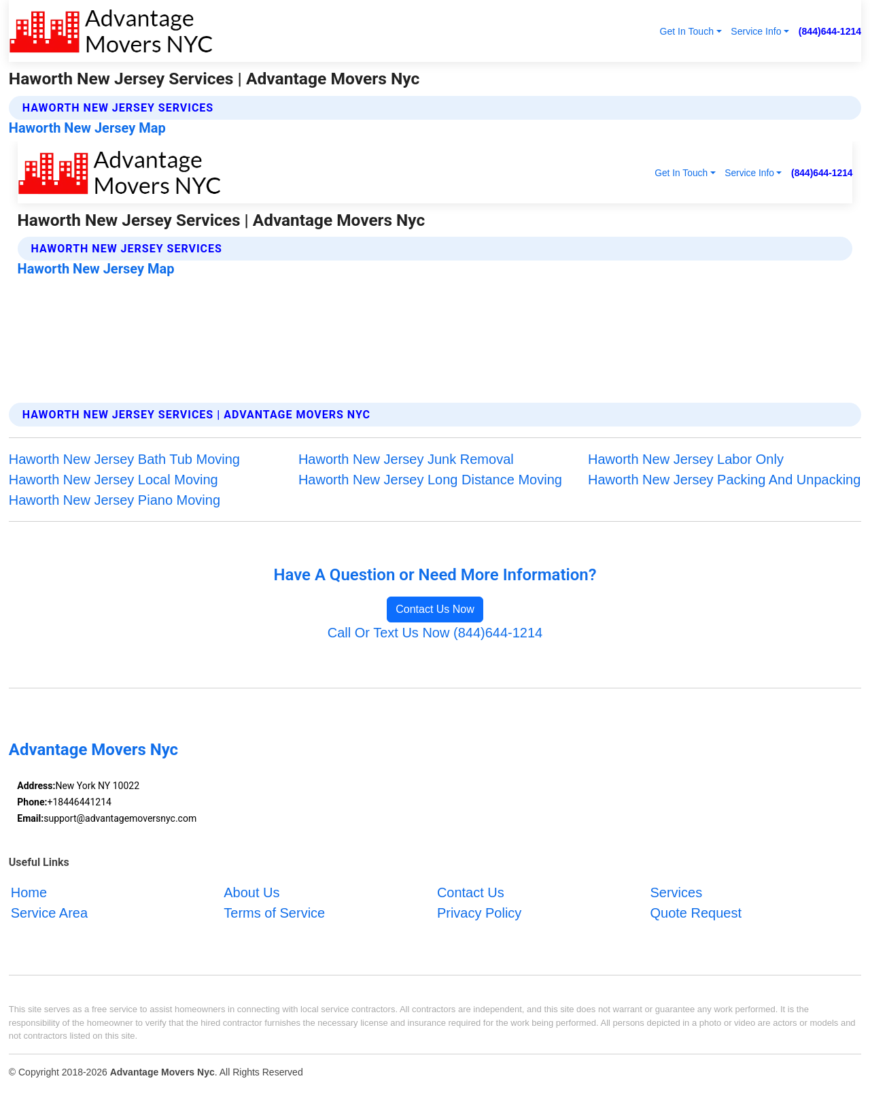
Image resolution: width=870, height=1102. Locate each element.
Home (29, 892)
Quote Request (696, 912)
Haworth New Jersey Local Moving (113, 479)
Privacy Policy (479, 912)
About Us (251, 892)
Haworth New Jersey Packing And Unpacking (724, 479)
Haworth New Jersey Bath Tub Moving (124, 459)
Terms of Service (274, 912)
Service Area (49, 912)
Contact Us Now (435, 609)
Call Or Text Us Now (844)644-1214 (435, 632)
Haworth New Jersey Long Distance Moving (430, 479)
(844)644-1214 (830, 31)
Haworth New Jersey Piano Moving (114, 499)
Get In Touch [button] (686, 31)
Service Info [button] (756, 31)
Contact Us (470, 892)
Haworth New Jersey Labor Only (686, 459)
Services (676, 892)
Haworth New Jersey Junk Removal (406, 459)
